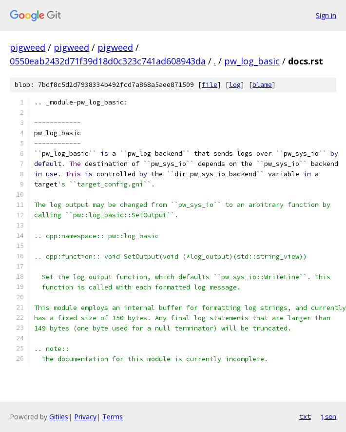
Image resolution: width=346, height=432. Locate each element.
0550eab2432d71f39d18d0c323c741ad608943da (108, 61)
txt (305, 416)
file (209, 85)
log (235, 85)
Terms (112, 416)
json (328, 416)
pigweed (27, 47)
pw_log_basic (252, 61)
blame (262, 85)
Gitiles (58, 416)
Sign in (326, 15)
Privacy (85, 416)
